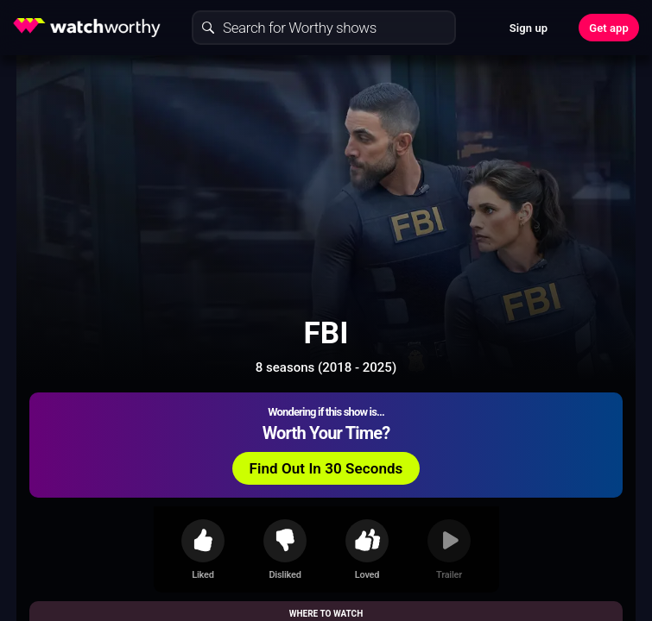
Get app (609, 28)
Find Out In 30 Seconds (326, 468)
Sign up (529, 28)
